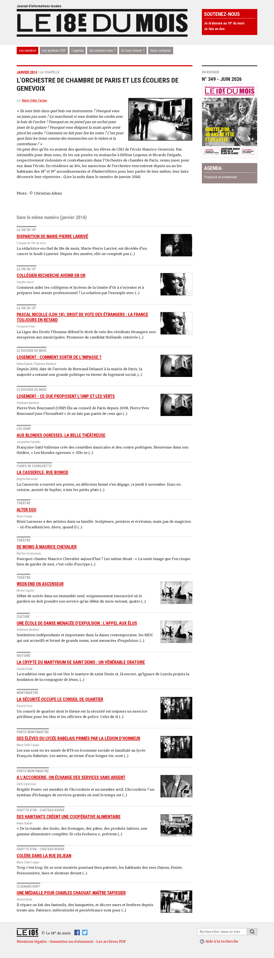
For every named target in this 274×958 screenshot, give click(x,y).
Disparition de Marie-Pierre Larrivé (52, 236)
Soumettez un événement (71, 941)
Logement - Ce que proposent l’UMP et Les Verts (66, 396)
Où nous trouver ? (132, 50)
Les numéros (27, 50)
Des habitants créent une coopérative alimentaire (69, 816)
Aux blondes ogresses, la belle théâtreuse (61, 435)
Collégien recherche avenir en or (51, 275)
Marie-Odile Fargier (34, 100)
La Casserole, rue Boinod (42, 472)
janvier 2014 (27, 72)
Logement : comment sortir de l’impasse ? (59, 357)
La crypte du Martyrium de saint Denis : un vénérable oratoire (81, 662)
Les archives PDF (54, 50)
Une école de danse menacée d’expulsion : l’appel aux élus (77, 623)
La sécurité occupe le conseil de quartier (60, 699)
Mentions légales (32, 941)
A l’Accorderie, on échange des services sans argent (71, 777)
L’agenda (77, 50)
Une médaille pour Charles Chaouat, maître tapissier (71, 892)
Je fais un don (214, 29)
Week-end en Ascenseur (40, 583)
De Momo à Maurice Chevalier (47, 546)
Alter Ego (26, 509)
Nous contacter (160, 50)
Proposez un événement (220, 177)
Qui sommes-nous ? (102, 50)
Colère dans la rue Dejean (44, 855)
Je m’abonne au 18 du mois (224, 23)
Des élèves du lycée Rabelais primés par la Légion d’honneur (78, 738)
